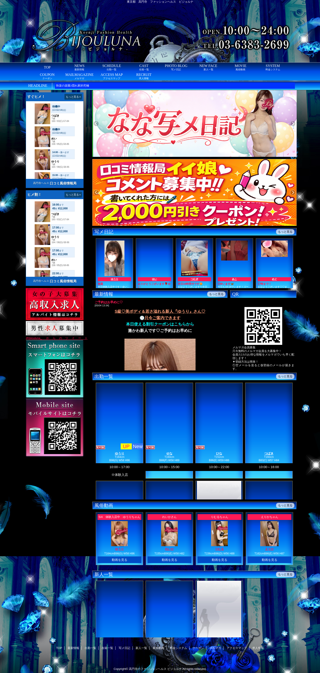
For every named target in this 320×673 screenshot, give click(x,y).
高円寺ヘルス (41, 183)
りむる (219, 549)
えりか (269, 549)
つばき (269, 453)
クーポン (198, 648)
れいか (169, 549)
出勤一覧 (90, 648)
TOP (47, 67)
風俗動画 (158, 648)
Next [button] (293, 123)
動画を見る (119, 560)
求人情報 (258, 648)
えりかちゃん (269, 517)
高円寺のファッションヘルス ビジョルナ (155, 669)
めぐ (274, 279)
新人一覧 (141, 648)
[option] (208, 124)
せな (169, 453)
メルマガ (215, 648)
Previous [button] (96, 123)
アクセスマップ (237, 648)
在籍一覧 (107, 648)
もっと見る (285, 231)
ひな (219, 453)
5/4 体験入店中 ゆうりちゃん (119, 517)
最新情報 (73, 648)
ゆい (154, 279)
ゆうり (114, 279)
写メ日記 (124, 648)
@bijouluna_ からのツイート (57, 338)
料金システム (178, 648)
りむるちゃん (219, 517)
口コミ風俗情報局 (63, 183)
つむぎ (194, 279)
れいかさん (169, 517)
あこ (234, 279)
